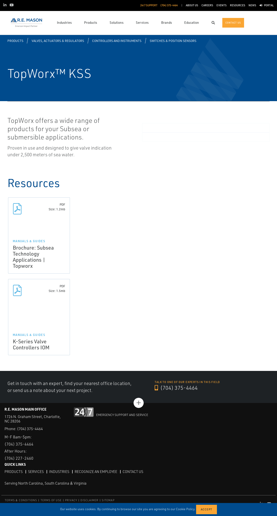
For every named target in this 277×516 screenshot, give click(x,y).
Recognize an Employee (96, 471)
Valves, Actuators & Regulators (58, 41)
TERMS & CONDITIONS (21, 500)
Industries (59, 471)
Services (36, 471)
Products (15, 41)
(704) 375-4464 (176, 387)
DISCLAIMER (89, 500)
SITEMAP (108, 500)
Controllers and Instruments (116, 41)
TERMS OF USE (51, 500)
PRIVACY (71, 500)
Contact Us (133, 471)
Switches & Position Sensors (173, 41)
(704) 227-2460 (18, 458)
